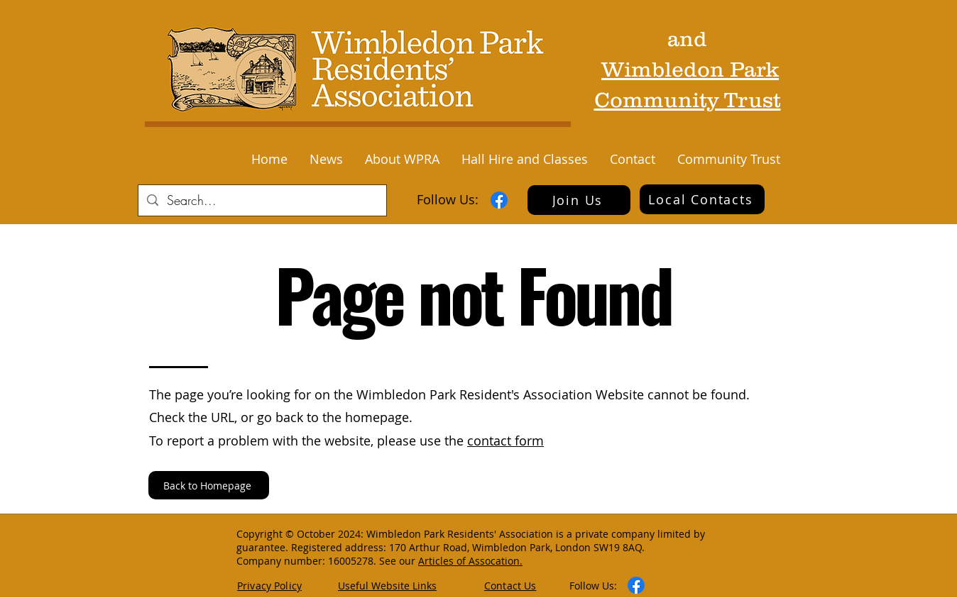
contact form (505, 440)
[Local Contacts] (702, 199)
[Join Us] (578, 200)
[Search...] (261, 200)
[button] (326, 159)
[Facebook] (499, 200)
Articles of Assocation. (470, 560)
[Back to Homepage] (208, 485)
